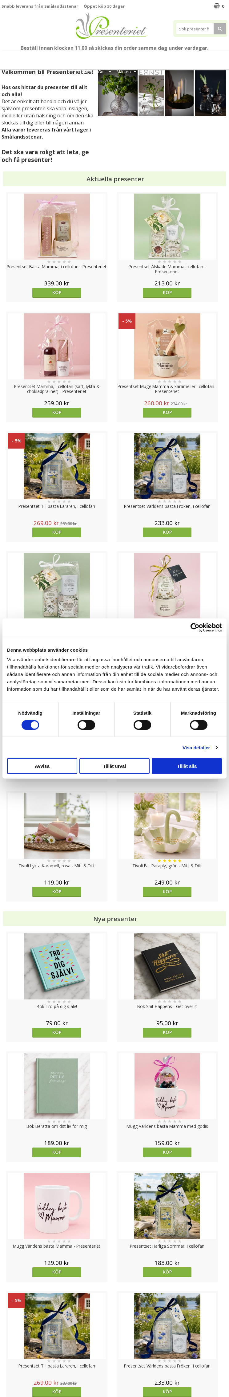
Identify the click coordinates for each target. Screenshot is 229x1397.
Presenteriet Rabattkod (26, 1361)
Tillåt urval (114, 766)
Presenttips (172, 58)
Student (96, 58)
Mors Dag (29, 58)
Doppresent (14, 1379)
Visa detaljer (196, 747)
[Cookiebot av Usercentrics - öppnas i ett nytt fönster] (195, 627)
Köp (29, 292)
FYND (146, 71)
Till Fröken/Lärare (65, 58)
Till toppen (114, 1302)
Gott (105, 72)
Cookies (10, 1323)
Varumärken (14, 1333)
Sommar (115, 58)
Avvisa (42, 766)
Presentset (140, 58)
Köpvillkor (11, 1342)
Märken (127, 72)
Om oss (9, 1351)
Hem (198, 58)
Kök (216, 58)
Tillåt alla (187, 766)
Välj (30, 933)
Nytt (9, 58)
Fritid (86, 72)
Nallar (7, 1370)
